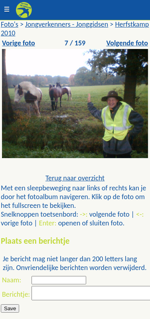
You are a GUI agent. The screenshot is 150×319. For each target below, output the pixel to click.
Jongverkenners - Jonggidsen (66, 24)
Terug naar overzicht (75, 178)
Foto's (9, 24)
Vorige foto (18, 43)
